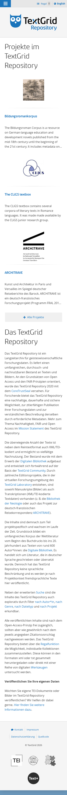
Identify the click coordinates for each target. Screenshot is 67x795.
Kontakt (18, 729)
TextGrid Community (31, 471)
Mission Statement (31, 428)
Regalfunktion (50, 644)
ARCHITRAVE (14, 273)
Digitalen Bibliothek (33, 461)
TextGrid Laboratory (18, 485)
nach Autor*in (44, 602)
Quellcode (43, 736)
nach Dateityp (23, 606)
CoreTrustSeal (20, 391)
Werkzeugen (39, 667)
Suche (40, 592)
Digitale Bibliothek (40, 550)
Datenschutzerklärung (23, 736)
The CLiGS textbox (18, 194)
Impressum (33, 729)
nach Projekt (48, 606)
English (61, 4)
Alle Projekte (35, 317)
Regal (45, 3)
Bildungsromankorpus (21, 116)
